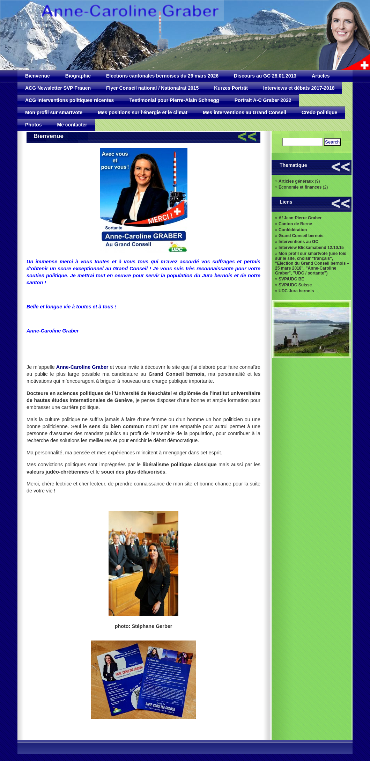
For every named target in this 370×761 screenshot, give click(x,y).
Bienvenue (37, 76)
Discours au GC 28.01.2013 (265, 76)
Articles (321, 76)
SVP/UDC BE (291, 279)
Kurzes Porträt (230, 88)
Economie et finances (300, 187)
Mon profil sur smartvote (53, 112)
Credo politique (320, 112)
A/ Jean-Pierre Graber (300, 217)
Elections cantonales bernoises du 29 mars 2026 (162, 76)
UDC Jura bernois (296, 290)
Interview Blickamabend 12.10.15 (311, 247)
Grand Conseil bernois (301, 235)
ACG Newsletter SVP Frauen (58, 88)
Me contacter (72, 124)
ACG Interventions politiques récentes (69, 100)
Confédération (293, 229)
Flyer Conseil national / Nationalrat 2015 (152, 88)
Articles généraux (296, 181)
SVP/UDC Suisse (295, 285)
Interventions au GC (298, 241)
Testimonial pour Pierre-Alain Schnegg (174, 100)
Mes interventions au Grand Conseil (244, 112)
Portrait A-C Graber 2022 (263, 100)
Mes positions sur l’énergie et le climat (142, 112)
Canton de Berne (295, 223)
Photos (33, 124)
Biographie (78, 76)
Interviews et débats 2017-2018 (299, 88)
